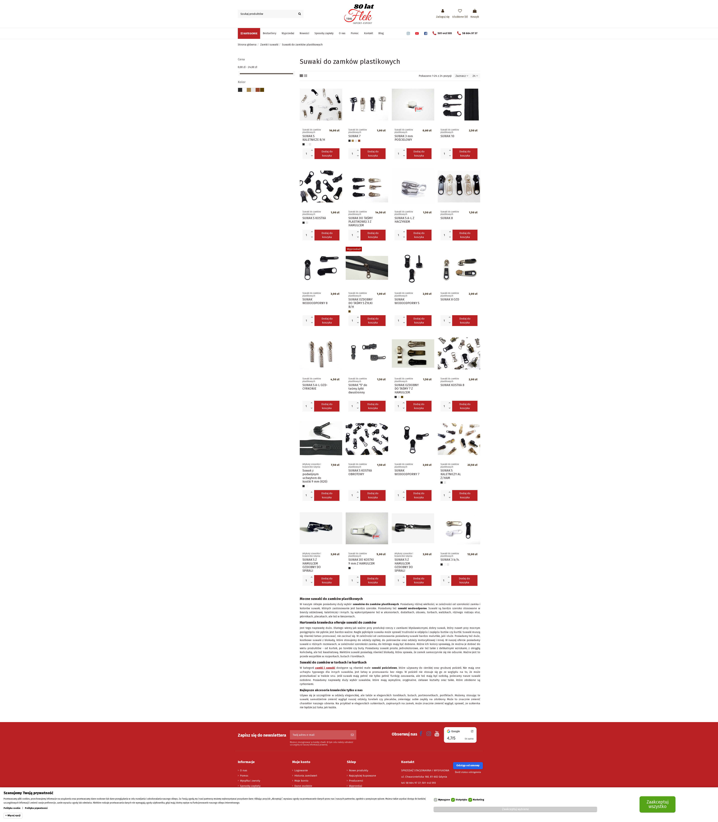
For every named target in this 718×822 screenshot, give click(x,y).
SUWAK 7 (354, 136)
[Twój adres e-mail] (319, 735)
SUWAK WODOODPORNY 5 (407, 301)
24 (475, 75)
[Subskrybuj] (352, 735)
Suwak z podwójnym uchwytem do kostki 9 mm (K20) (314, 476)
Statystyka (461, 799)
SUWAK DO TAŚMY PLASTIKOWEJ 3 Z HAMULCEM (360, 221)
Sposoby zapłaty (250, 785)
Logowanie (301, 770)
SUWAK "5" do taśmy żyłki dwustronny (357, 388)
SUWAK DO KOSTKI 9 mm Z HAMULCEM (361, 561)
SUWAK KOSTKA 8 (452, 385)
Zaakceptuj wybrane (515, 809)
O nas (243, 770)
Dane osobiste (303, 785)
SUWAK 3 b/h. (450, 559)
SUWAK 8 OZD (449, 299)
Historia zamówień (305, 775)
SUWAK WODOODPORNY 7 (407, 472)
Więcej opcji (14, 815)
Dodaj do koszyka (327, 153)
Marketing (478, 799)
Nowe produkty (358, 770)
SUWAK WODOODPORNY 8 (314, 301)
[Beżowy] (353, 141)
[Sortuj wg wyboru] (461, 76)
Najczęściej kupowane (362, 775)
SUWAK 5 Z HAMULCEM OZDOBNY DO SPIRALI (311, 565)
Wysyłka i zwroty (250, 780)
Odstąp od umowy (467, 765)
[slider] (239, 73)
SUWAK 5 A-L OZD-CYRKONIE (315, 386)
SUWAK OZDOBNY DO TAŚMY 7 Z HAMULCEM (407, 388)
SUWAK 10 (447, 136)
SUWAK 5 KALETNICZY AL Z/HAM (450, 474)
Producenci (356, 780)
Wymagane (444, 799)
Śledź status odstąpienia (468, 772)
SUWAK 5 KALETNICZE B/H (313, 137)
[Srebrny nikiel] (310, 144)
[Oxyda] (349, 311)
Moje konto (301, 780)
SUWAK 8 (446, 218)
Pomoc (244, 775)
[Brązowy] (359, 141)
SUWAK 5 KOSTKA (314, 218)
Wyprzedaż (355, 785)
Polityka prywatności (36, 808)
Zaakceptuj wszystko (658, 804)
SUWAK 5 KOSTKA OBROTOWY (360, 472)
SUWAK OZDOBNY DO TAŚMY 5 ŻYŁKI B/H (360, 303)
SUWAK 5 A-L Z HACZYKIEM (404, 219)
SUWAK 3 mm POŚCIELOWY (404, 137)
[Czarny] (303, 144)
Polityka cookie (12, 808)
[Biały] (307, 144)
